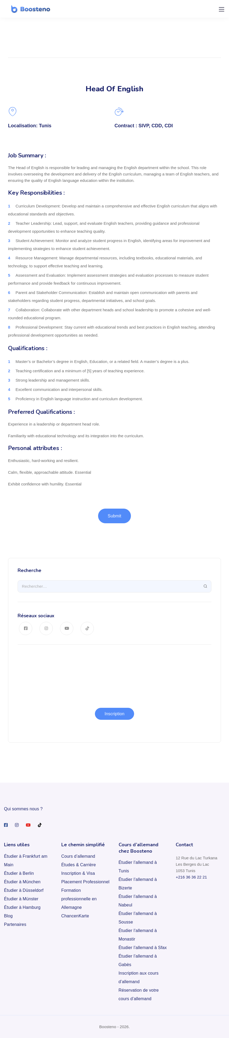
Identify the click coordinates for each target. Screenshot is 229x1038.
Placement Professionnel (85, 882)
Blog (8, 916)
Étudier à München (22, 882)
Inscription (114, 714)
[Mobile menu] (221, 9)
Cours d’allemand (78, 856)
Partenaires (15, 924)
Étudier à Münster (21, 899)
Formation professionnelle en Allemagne (79, 899)
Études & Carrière (78, 865)
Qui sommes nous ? (23, 809)
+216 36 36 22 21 (191, 877)
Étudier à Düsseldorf (23, 890)
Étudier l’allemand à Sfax (143, 947)
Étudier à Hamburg (22, 907)
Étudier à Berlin (19, 873)
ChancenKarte (75, 916)
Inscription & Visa (78, 873)
